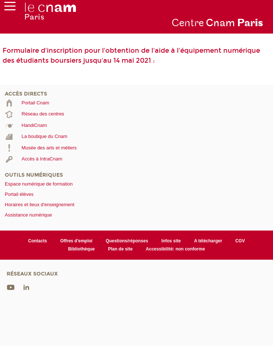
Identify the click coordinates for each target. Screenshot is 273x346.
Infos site (171, 240)
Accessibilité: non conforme (175, 249)
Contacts (37, 240)
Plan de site (120, 249)
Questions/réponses (127, 240)
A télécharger (208, 240)
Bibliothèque (81, 249)
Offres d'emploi (76, 240)
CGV (240, 240)
